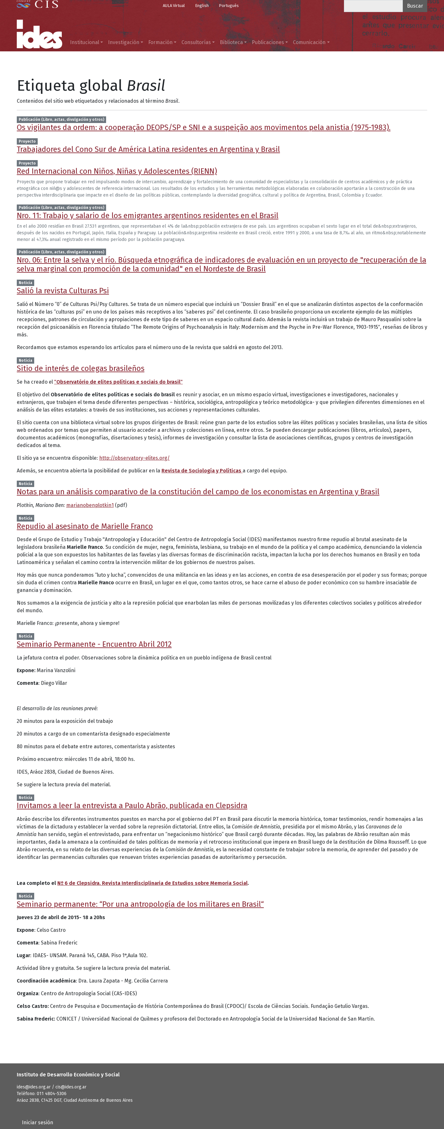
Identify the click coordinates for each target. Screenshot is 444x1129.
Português (229, 5)
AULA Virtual (174, 5)
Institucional (84, 42)
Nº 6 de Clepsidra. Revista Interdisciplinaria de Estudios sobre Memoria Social (152, 883)
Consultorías (196, 42)
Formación (160, 42)
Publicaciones (268, 42)
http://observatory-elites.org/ (134, 458)
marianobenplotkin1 (90, 505)
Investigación (123, 42)
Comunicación (309, 42)
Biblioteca (231, 42)
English (202, 5)
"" (118, 382)
